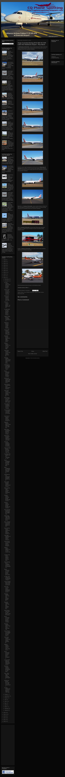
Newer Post (20, 351)
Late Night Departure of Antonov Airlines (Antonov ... (7, 537)
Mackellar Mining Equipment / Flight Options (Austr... (7, 338)
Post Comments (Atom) (35, 358)
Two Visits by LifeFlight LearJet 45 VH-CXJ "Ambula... (7, 406)
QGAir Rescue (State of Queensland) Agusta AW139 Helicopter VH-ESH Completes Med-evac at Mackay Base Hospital (7, 160)
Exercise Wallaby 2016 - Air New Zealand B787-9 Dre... (6, 605)
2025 (5, 261)
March (6, 706)
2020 (5, 270)
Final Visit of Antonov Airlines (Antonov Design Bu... (7, 418)
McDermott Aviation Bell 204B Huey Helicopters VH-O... (7, 380)
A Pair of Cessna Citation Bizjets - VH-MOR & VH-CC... (7, 304)
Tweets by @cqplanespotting (55, 57)
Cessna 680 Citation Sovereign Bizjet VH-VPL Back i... (7, 332)
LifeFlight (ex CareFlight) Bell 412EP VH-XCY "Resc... (7, 367)
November (7, 280)
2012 (5, 717)
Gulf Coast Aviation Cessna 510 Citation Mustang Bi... (7, 353)
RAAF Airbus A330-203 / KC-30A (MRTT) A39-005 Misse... (7, 612)
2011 (5, 719)
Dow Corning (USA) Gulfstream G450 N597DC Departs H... (7, 531)
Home (32, 351)
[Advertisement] (32, 339)
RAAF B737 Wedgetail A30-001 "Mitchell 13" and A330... (7, 437)
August (6, 697)
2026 (5, 259)
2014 (5, 714)
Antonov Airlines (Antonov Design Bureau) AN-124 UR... (7, 498)
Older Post (45, 351)
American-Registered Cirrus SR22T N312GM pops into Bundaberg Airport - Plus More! (7, 238)
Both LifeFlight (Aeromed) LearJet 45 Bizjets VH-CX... (7, 524)
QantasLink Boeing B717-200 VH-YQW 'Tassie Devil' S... (7, 683)
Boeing (22, 292)
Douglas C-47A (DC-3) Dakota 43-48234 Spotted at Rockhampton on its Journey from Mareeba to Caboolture (7, 104)
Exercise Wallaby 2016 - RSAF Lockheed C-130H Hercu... (7, 360)
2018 (5, 274)
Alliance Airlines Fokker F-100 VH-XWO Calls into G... (7, 647)
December (7, 279)
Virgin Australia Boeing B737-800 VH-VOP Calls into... (7, 450)
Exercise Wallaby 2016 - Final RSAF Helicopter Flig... (7, 626)
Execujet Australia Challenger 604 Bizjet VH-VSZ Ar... (7, 444)
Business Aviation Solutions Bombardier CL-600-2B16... (7, 668)
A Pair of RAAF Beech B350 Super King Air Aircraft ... (7, 583)
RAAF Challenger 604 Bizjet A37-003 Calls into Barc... (7, 463)
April (6, 704)
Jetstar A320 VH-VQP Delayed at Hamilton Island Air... (7, 292)
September (7, 696)
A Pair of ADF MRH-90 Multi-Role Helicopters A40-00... (7, 662)
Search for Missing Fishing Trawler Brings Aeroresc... (7, 325)
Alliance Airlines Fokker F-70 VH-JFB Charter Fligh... (7, 346)
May (5, 703)
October (6, 694)
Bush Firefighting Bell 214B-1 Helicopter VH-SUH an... (7, 470)
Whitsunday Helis (21, 293)
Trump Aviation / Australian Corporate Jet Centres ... (7, 412)
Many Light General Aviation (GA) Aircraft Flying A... (7, 484)
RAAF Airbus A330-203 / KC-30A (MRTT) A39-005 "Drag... (7, 400)
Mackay (36, 292)
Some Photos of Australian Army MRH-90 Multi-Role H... (7, 633)
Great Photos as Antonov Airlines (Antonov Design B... (7, 543)
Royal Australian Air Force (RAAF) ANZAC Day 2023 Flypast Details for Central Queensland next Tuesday (7, 135)
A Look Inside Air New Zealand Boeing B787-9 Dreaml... (7, 312)
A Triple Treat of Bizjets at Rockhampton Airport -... (7, 578)
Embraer (28, 292)
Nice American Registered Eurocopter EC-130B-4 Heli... (7, 512)
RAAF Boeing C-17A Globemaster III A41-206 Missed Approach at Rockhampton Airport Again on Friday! (7, 178)
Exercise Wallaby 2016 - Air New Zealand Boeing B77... (6, 597)
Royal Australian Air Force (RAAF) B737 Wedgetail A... (6, 655)
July (5, 699)
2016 (5, 277)
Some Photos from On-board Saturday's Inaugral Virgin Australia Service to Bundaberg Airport (7, 65)
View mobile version (32, 353)
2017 (5, 275)
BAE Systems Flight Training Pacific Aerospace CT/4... (7, 490)
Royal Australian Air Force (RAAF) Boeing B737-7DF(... (7, 572)
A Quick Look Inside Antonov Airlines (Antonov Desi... (7, 557)
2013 (5, 716)
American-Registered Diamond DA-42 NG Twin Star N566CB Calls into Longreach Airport (7, 96)
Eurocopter (32, 292)
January (6, 710)
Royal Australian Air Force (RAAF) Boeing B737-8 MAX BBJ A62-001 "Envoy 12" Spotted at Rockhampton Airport (7, 187)
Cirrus (25, 292)
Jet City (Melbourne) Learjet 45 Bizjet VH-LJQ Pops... (7, 690)
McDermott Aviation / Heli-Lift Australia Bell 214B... (7, 298)
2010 (5, 721)
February (6, 708)
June (6, 701)
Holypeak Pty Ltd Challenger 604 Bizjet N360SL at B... (7, 477)
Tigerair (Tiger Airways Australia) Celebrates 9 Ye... (7, 318)
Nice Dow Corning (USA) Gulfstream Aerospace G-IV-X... (7, 589)
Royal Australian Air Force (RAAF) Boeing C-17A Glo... (6, 373)
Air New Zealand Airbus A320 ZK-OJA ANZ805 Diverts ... (7, 285)
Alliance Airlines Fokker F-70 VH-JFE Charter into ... (7, 550)
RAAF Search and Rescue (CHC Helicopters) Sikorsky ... (7, 386)
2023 (5, 265)
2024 (5, 263)
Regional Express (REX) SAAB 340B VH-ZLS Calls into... (7, 425)
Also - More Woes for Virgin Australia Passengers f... (7, 676)
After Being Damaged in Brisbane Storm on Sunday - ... (7, 431)
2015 (5, 712)
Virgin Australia (41, 292)
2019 (5, 272)
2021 (5, 268)
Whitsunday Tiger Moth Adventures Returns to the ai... (7, 518)
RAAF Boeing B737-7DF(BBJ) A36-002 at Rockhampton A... (7, 564)
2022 (5, 266)
